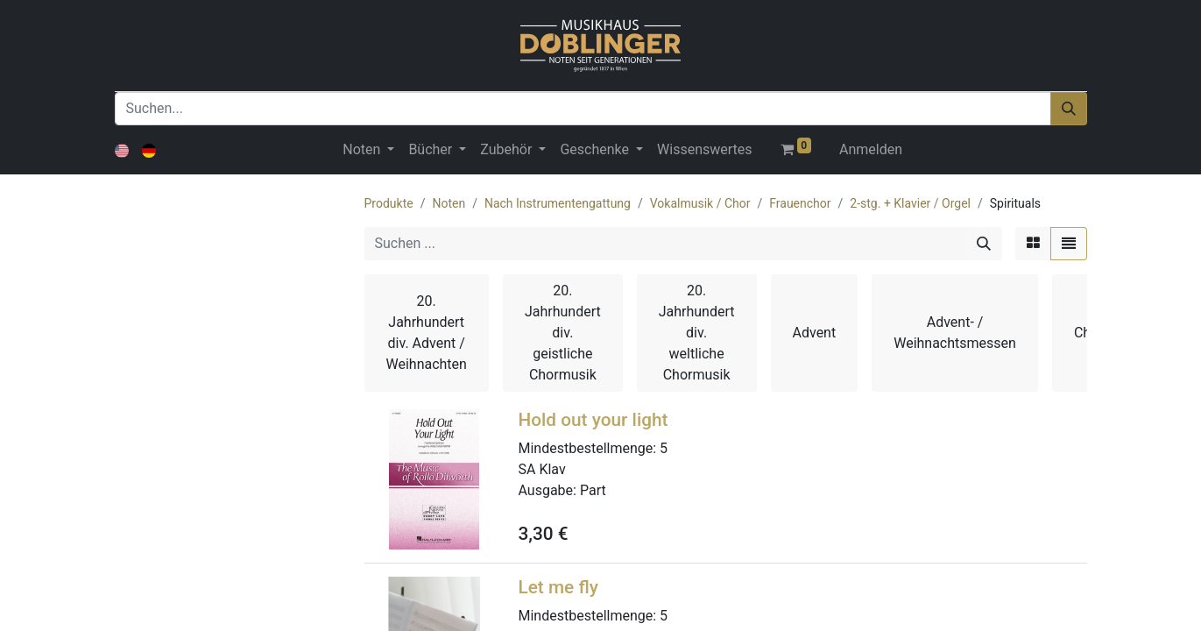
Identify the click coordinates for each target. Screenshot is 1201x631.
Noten (448, 203)
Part (593, 490)
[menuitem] (704, 149)
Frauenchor (799, 203)
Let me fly (558, 587)
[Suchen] (1068, 108)
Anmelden (870, 149)
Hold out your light (593, 419)
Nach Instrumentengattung (557, 203)
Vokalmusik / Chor (700, 203)
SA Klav (542, 469)
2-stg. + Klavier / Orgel (910, 203)
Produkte (388, 203)
